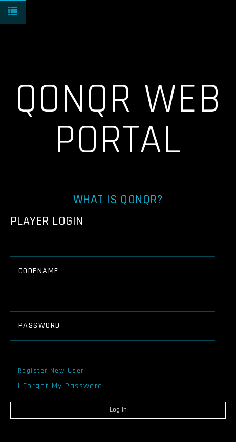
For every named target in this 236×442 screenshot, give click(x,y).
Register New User (50, 370)
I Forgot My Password (60, 386)
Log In (118, 409)
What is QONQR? (118, 199)
